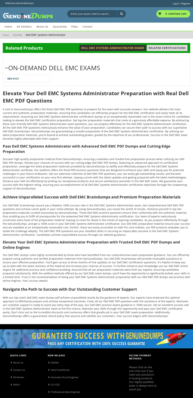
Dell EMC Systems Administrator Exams (112, 48)
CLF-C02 (55, 384)
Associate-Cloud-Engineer (64, 377)
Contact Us (19, 370)
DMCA (16, 384)
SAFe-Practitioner (60, 370)
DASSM (55, 362)
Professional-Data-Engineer (65, 392)
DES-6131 (13, 78)
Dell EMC (17, 35)
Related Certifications (167, 48)
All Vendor (18, 377)
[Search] (121, 13)
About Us (18, 362)
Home (6, 35)
